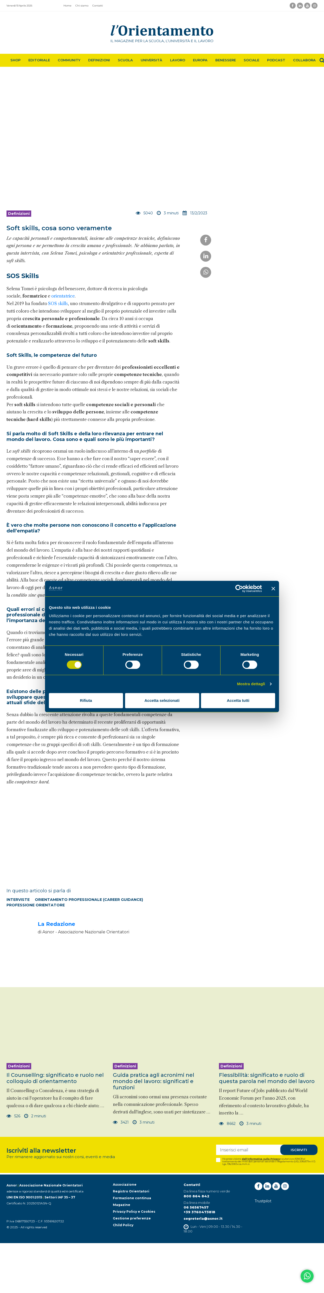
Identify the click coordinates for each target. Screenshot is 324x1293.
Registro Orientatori (131, 1191)
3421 (120, 1122)
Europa (200, 60)
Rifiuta (86, 700)
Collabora (304, 60)
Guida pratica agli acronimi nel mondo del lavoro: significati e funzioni (153, 1081)
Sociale (251, 60)
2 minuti (36, 1116)
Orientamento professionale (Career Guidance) (89, 899)
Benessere (225, 60)
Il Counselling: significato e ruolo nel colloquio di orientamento (55, 1078)
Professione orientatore (36, 905)
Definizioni (99, 60)
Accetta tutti (238, 700)
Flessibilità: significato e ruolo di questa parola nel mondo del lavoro (267, 1078)
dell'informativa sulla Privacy (261, 1158)
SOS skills (58, 303)
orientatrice (63, 296)
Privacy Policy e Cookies (134, 1211)
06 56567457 (196, 1207)
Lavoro (177, 60)
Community (69, 60)
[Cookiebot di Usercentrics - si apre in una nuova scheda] (239, 588)
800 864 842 (196, 1196)
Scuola (125, 60)
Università (151, 60)
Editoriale (39, 60)
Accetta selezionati (161, 700)
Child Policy (123, 1225)
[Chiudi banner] (273, 588)
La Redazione (56, 924)
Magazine (121, 1205)
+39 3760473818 (199, 1212)
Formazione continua (132, 1198)
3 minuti (143, 1122)
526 (14, 1116)
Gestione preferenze (132, 1218)
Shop (15, 60)
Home (67, 5)
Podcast (276, 60)
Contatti (97, 5)
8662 (227, 1124)
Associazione (125, 1184)
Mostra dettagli (251, 684)
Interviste (18, 899)
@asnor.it (213, 1218)
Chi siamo (81, 5)
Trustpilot (263, 1201)
